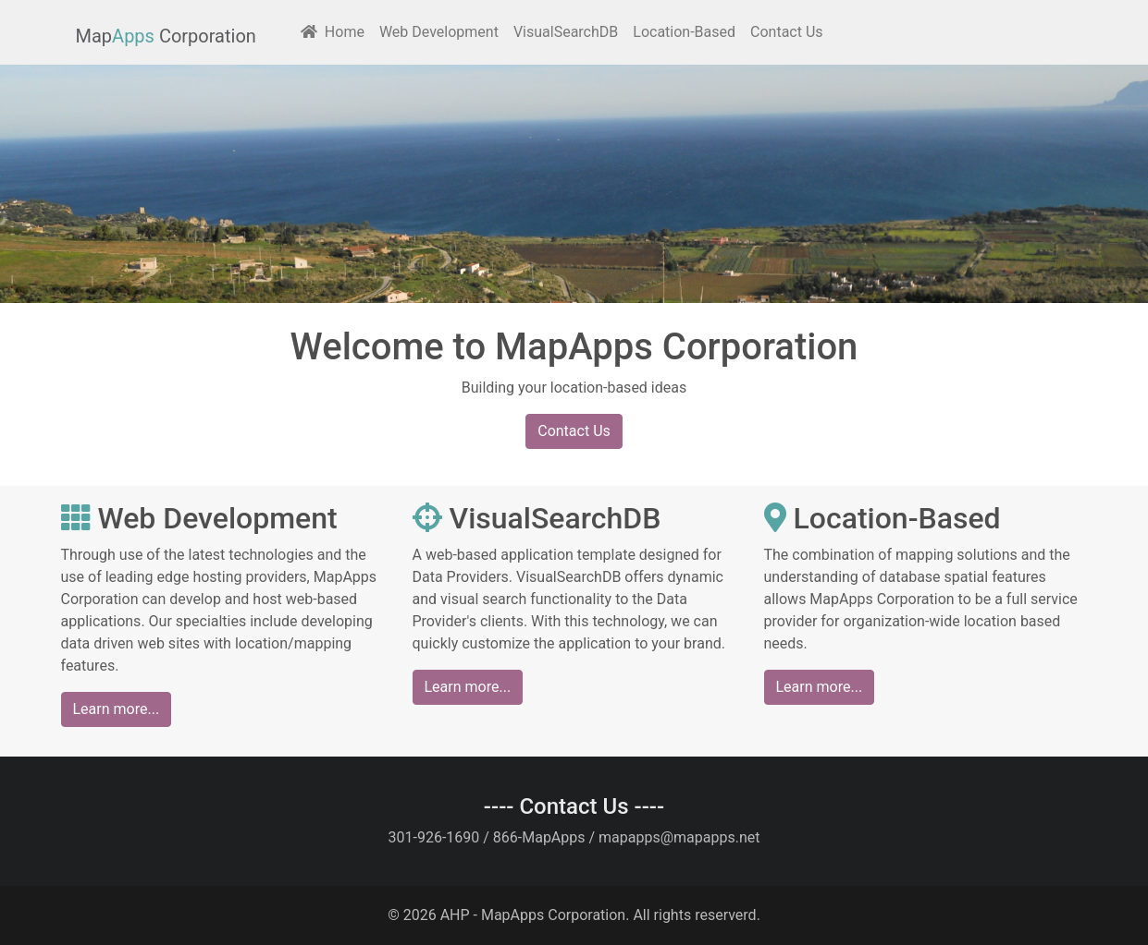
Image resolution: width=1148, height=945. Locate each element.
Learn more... (116, 709)
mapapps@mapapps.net (679, 837)
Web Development (439, 32)
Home (332, 32)
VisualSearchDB (565, 32)
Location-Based (684, 32)
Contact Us (786, 32)
